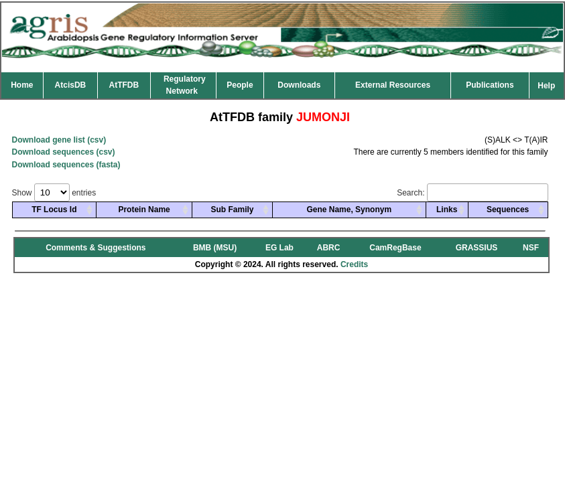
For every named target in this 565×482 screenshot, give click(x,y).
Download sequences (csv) (63, 152)
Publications (489, 85)
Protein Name (144, 209)
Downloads (298, 85)
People (240, 85)
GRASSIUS (477, 247)
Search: (472, 192)
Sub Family (231, 209)
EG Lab (279, 247)
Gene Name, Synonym (348, 209)
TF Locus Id (54, 209)
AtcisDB (70, 85)
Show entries (54, 192)
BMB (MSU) (215, 247)
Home (22, 85)
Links (446, 209)
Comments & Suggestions (95, 247)
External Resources (392, 85)
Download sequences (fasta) (66, 164)
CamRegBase (395, 247)
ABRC (328, 247)
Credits (354, 264)
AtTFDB (124, 85)
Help (546, 85)
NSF (531, 247)
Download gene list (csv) (59, 140)
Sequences (508, 209)
